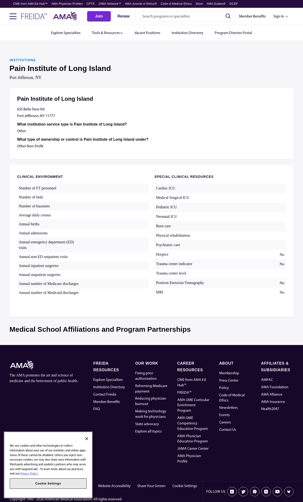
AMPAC (267, 379)
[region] (48, 465)
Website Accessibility (114, 486)
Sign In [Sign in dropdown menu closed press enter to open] (278, 16)
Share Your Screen (151, 486)
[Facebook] (254, 491)
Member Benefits (252, 16)
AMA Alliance (271, 394)
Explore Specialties (108, 379)
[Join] (99, 16)
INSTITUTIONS (22, 60)
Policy (224, 387)
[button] (107, 33)
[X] (243, 491)
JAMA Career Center (193, 448)
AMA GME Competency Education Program (192, 423)
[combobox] (187, 16)
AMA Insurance (273, 401)
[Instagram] (266, 491)
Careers (225, 422)
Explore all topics (148, 431)
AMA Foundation (274, 387)
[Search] (228, 16)
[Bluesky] (289, 491)
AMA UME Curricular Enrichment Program (193, 405)
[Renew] (123, 16)
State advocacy (147, 424)
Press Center (228, 380)
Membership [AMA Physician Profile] (229, 373)
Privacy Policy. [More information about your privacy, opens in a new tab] (29, 473)
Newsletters (228, 407)
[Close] (86, 438)
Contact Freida (104, 394)
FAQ (96, 408)
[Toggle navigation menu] (13, 16)
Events (224, 415)
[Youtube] (277, 491)
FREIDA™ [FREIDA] (184, 392)
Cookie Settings (184, 486)
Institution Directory (109, 387)
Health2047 (270, 408)
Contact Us (227, 429)
